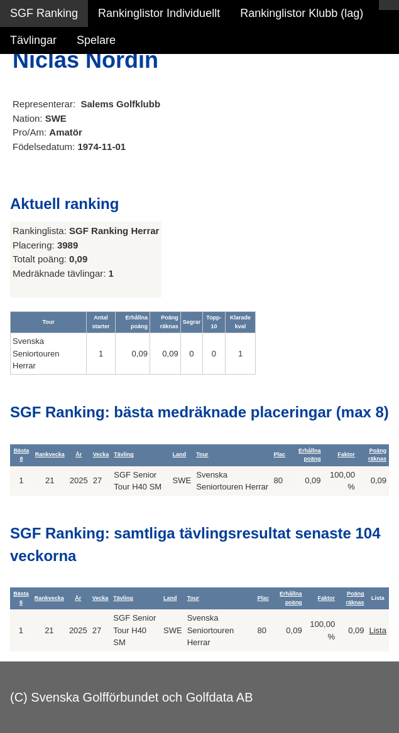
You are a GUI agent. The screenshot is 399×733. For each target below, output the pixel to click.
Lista (377, 630)
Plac (280, 454)
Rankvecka (50, 454)
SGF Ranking (44, 13)
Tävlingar (33, 40)
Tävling (124, 454)
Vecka (101, 454)
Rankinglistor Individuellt (159, 13)
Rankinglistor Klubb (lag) (301, 13)
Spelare (96, 40)
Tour (202, 454)
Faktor (346, 454)
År (78, 454)
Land (180, 454)
